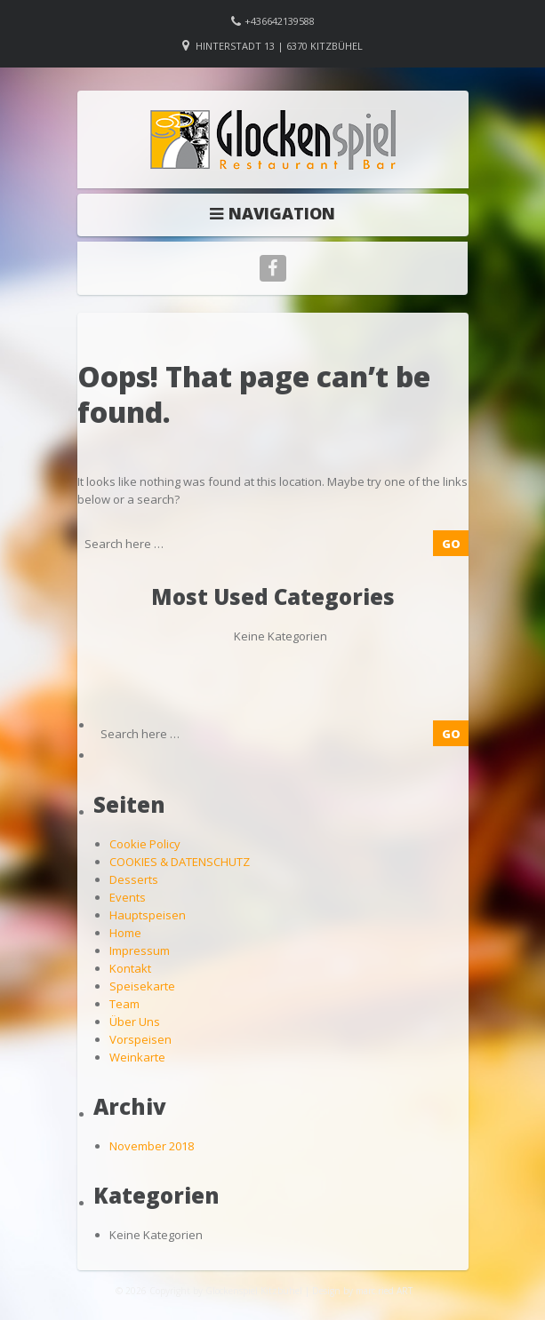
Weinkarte (137, 1057)
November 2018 (151, 1146)
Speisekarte (142, 986)
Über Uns (134, 1022)
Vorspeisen (140, 1039)
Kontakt (130, 968)
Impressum (139, 950)
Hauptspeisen (147, 915)
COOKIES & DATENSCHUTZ (179, 862)
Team (124, 1004)
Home (125, 933)
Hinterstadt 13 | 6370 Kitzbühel (279, 45)
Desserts (133, 879)
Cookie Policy (144, 844)
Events (127, 897)
